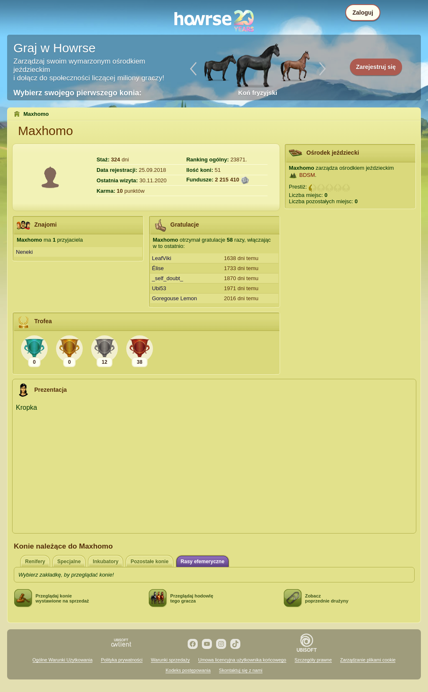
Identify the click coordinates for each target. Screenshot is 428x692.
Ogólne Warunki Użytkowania (63, 659)
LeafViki (161, 258)
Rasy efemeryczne (202, 561)
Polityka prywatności (122, 659)
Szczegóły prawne (313, 659)
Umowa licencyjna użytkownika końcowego (242, 659)
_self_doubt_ (167, 278)
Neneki (24, 252)
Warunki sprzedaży (170, 659)
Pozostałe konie (149, 561)
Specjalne (69, 561)
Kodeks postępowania (188, 670)
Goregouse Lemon (174, 298)
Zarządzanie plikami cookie (368, 659)
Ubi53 (159, 288)
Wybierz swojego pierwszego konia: (77, 93)
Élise (158, 268)
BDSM (307, 175)
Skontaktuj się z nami (240, 670)
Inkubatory (105, 561)
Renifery (35, 561)
